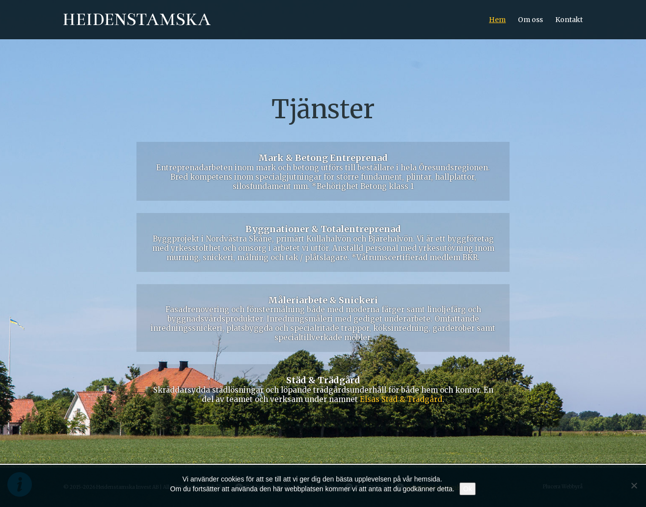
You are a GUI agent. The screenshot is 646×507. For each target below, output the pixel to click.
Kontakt (569, 19)
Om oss (530, 19)
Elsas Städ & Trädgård (401, 399)
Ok (467, 489)
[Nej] (634, 485)
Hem (497, 19)
